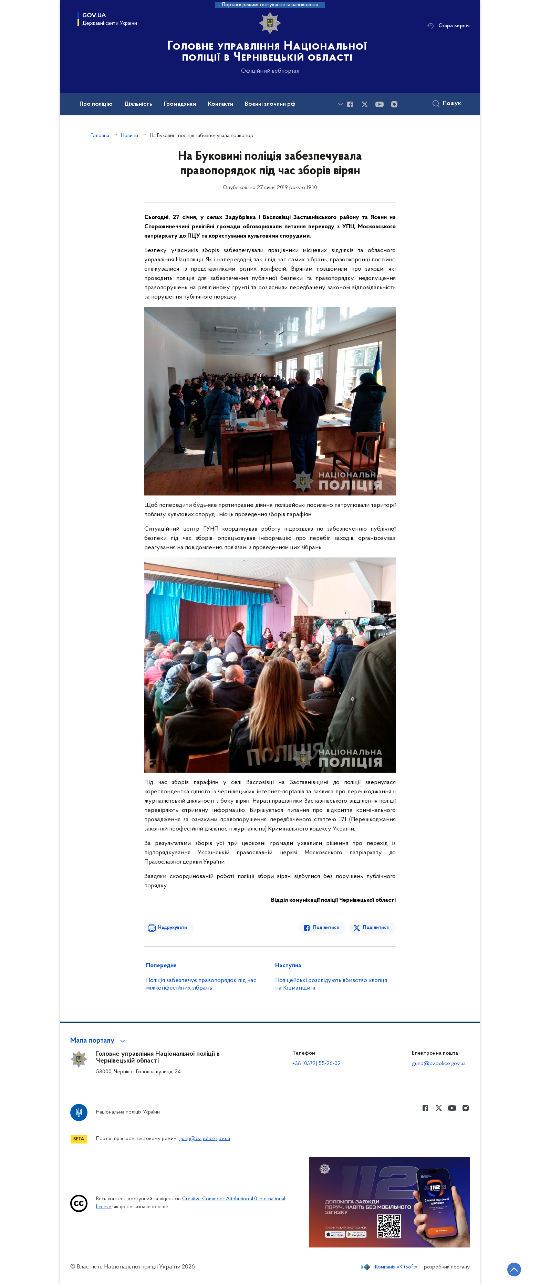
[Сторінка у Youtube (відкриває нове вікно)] (379, 104)
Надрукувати (172, 927)
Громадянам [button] (180, 104)
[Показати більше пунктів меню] (340, 104)
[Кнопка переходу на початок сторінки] (514, 1269)
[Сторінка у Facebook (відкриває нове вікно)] (350, 104)
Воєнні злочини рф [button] (270, 104)
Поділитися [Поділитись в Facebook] (326, 927)
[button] (98, 1041)
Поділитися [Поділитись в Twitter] (376, 927)
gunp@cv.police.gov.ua (439, 1063)
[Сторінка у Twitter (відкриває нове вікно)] (365, 104)
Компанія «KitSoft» (396, 1267)
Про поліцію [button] (96, 104)
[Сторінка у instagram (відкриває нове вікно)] (394, 104)
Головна (100, 135)
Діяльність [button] (138, 104)
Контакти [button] (220, 104)
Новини (129, 135)
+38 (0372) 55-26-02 (316, 1063)
